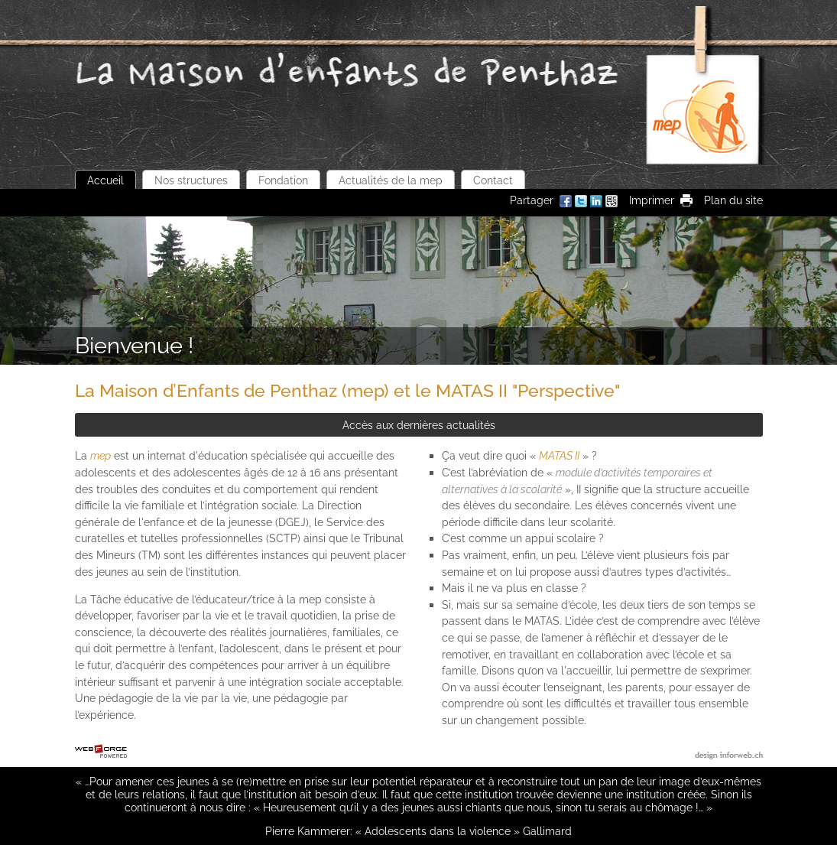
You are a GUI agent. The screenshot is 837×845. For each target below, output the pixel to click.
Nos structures (191, 180)
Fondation (283, 180)
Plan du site (733, 199)
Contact (493, 180)
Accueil (105, 180)
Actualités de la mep (391, 180)
